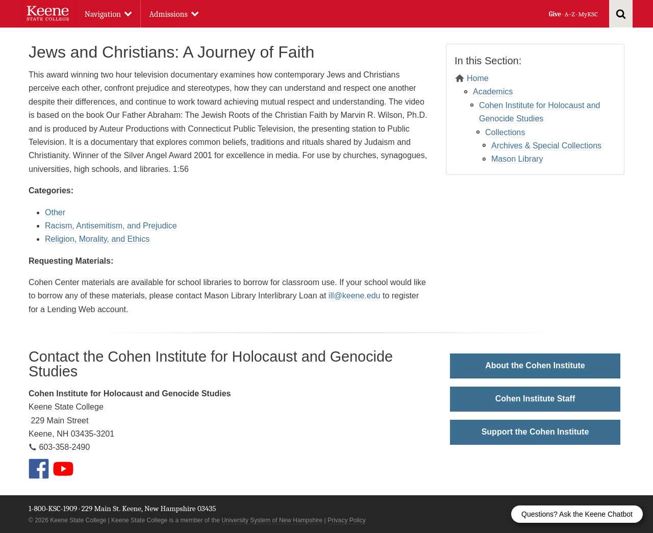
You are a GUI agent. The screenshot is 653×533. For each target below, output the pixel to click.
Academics (493, 91)
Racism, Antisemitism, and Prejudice (111, 225)
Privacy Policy (347, 520)
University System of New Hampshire (271, 520)
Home (478, 78)
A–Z (570, 14)
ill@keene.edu (355, 295)
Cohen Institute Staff (535, 398)
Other (55, 212)
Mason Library (517, 159)
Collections (505, 132)
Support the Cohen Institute (535, 431)
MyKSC (587, 14)
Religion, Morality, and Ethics (97, 239)
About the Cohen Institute (535, 365)
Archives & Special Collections (546, 145)
